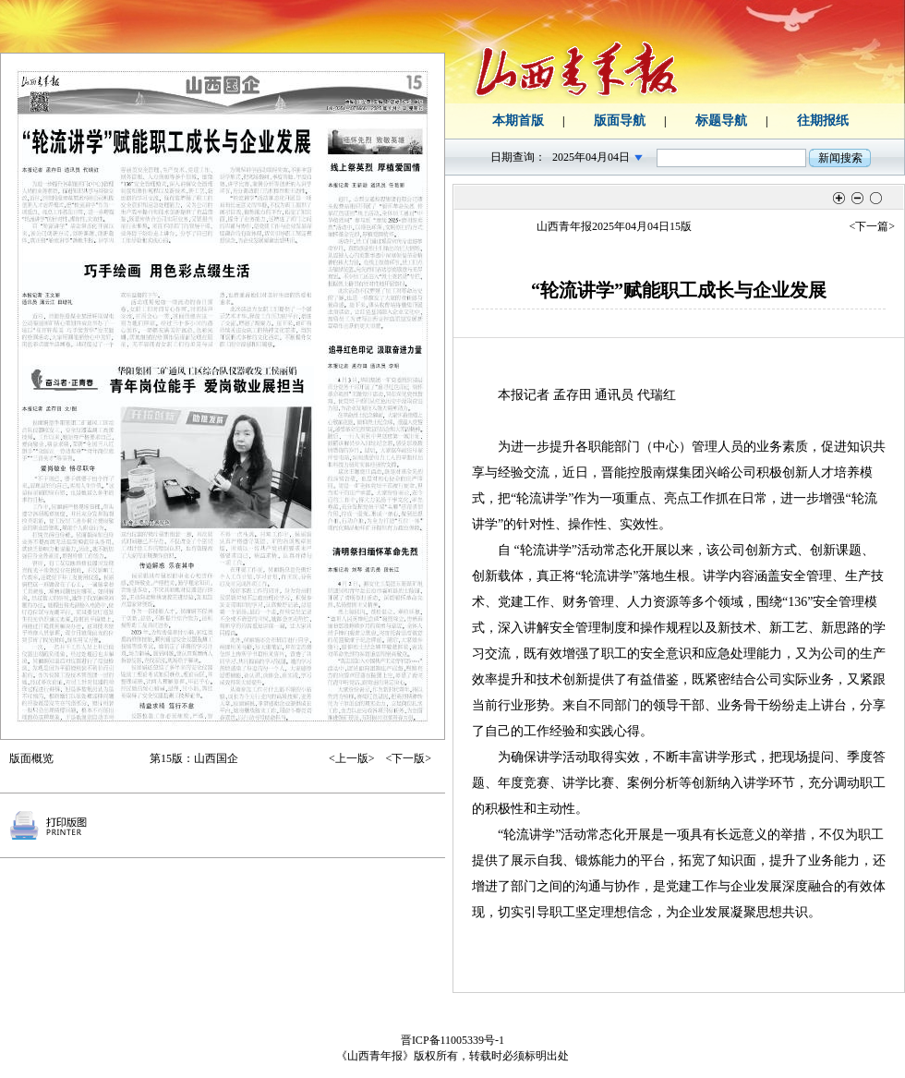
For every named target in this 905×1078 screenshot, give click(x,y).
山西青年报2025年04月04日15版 (614, 226)
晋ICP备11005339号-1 (452, 1040)
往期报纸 (823, 120)
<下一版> (408, 758)
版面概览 (31, 758)
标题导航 (721, 120)
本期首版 (518, 120)
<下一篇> (872, 226)
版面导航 (620, 120)
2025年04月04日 (591, 157)
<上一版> (352, 758)
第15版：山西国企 (194, 758)
